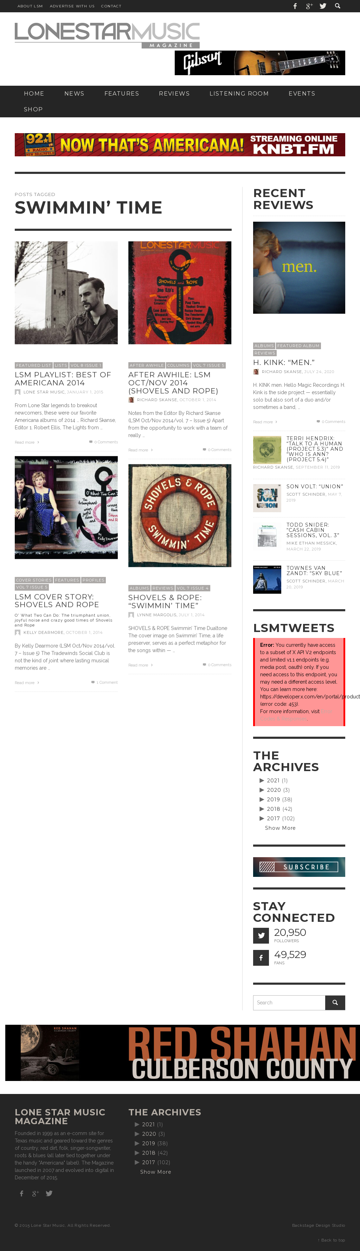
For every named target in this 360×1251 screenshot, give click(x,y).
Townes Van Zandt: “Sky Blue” (314, 570)
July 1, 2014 (192, 614)
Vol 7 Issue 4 (193, 588)
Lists (61, 365)
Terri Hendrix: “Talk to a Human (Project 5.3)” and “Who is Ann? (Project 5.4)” (315, 449)
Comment (104, 682)
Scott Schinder (306, 494)
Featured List (33, 365)
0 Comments (103, 442)
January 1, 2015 (85, 392)
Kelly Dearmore (44, 632)
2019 (273, 799)
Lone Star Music (44, 392)
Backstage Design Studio (318, 1225)
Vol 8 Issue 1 (86, 365)
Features (67, 580)
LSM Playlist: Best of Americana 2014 (63, 378)
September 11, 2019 (318, 467)
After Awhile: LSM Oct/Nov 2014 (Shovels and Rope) (173, 382)
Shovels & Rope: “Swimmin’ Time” (165, 601)
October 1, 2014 (198, 399)
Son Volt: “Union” (315, 486)
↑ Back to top (331, 1240)
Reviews (163, 588)
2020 (274, 790)
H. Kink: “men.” (284, 362)
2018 (274, 809)
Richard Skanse (157, 399)
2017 (273, 818)
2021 (273, 780)
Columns (178, 365)
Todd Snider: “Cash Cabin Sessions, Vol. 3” (313, 530)
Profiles (93, 580)
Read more (28, 442)
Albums (139, 588)
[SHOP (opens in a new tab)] (33, 109)
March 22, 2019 (304, 549)
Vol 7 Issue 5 (208, 365)
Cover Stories (34, 580)
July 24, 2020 (319, 371)
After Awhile (147, 365)
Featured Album (298, 345)
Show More (280, 828)
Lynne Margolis (156, 614)
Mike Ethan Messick (311, 543)
